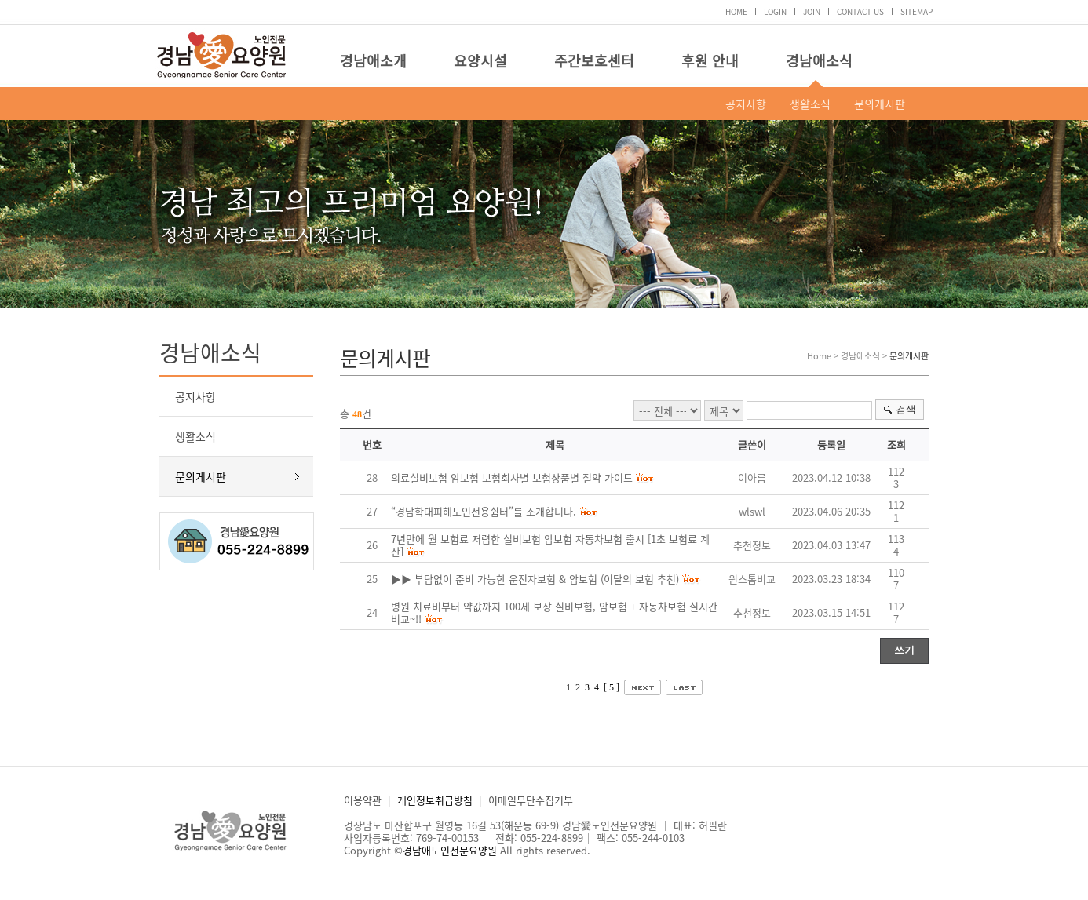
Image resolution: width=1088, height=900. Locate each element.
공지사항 (745, 103)
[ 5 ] (611, 687)
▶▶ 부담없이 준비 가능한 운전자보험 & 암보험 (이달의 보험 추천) (535, 578)
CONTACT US (860, 11)
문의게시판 (879, 103)
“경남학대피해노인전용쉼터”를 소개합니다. (483, 511)
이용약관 (363, 800)
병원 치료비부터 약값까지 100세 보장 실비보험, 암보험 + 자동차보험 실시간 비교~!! (554, 612)
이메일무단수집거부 (530, 800)
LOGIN (775, 11)
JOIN (811, 11)
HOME (736, 11)
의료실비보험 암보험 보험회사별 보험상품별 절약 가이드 (512, 477)
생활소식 (810, 103)
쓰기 (904, 650)
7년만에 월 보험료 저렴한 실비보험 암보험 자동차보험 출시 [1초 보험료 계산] (550, 545)
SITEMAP (916, 11)
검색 (906, 409)
